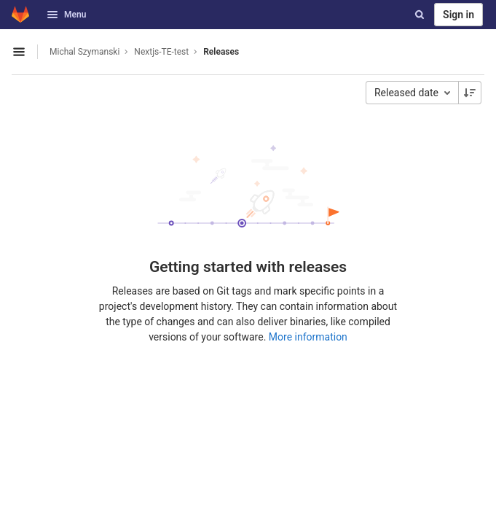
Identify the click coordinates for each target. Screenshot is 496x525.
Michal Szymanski (84, 52)
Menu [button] (66, 14)
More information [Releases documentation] (308, 337)
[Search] (419, 14)
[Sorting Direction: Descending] (469, 92)
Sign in (458, 14)
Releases (221, 52)
